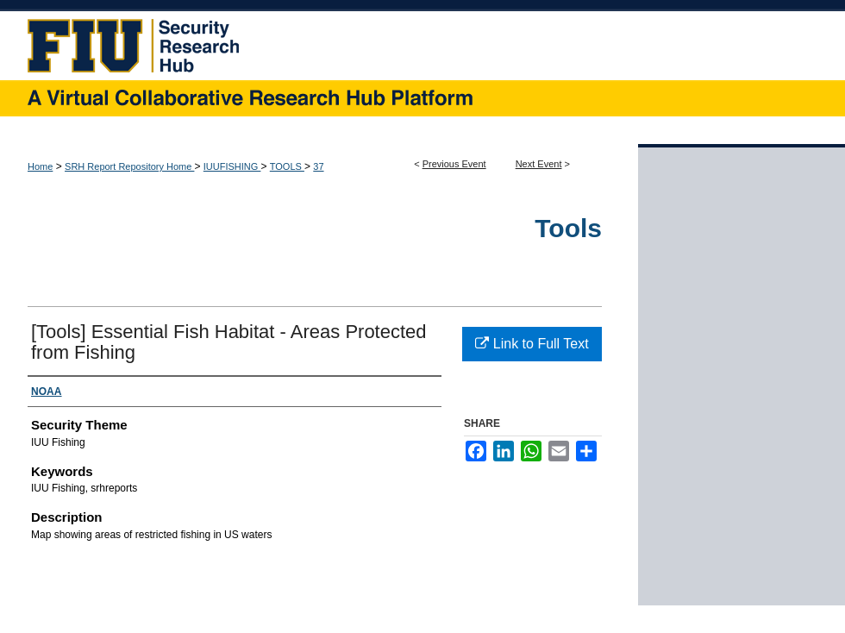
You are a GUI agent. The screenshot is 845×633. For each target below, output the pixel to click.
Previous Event (454, 164)
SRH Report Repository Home (129, 166)
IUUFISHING (232, 166)
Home (40, 166)
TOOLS (287, 166)
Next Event (539, 164)
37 (318, 166)
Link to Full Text (531, 343)
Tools (568, 228)
